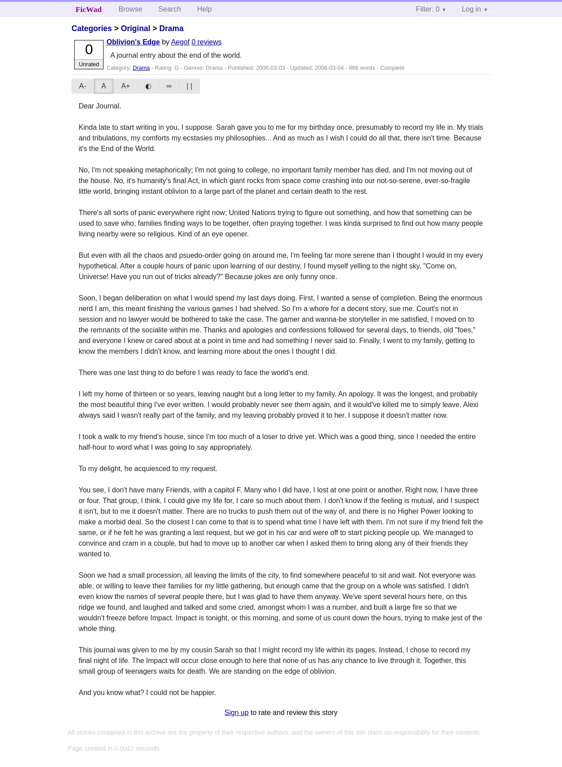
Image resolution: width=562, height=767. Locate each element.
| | (189, 86)
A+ (125, 86)
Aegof (180, 42)
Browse (130, 9)
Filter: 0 (427, 9)
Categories (92, 28)
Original (135, 28)
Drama (171, 28)
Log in (471, 9)
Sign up (236, 712)
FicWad (89, 9)
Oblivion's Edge (133, 42)
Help (204, 9)
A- (82, 86)
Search (170, 9)
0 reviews (206, 42)
